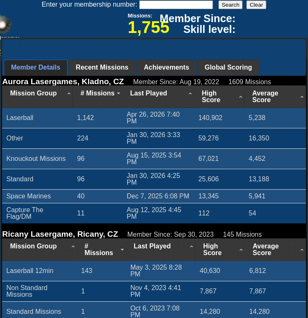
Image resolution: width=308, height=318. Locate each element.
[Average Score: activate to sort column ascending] (275, 96)
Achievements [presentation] (166, 67)
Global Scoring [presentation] (228, 67)
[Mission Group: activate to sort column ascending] (37, 96)
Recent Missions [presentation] (102, 67)
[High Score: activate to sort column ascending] (219, 96)
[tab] (35, 68)
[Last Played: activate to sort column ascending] (158, 96)
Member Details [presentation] (35, 67)
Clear (256, 5)
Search (230, 5)
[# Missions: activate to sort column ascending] (98, 96)
